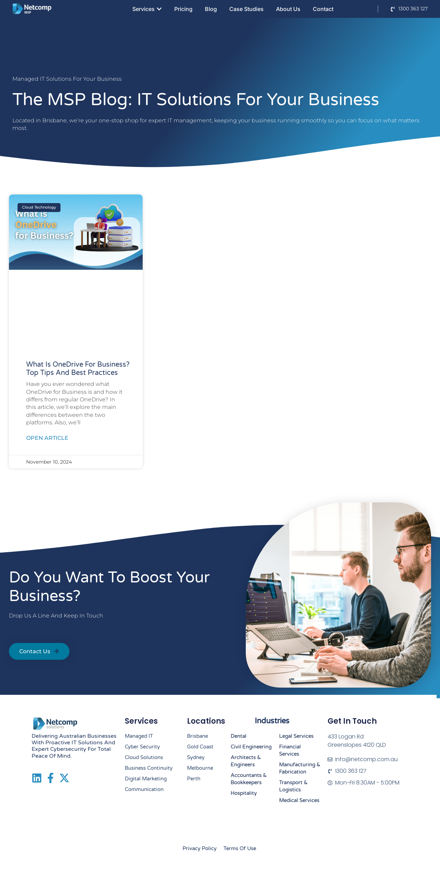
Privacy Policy (200, 848)
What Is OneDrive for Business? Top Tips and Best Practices (78, 368)
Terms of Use (239, 848)
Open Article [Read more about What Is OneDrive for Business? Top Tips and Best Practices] (47, 438)
